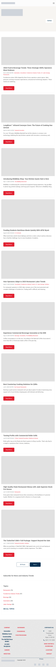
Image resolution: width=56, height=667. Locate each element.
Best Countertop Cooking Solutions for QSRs (20, 384)
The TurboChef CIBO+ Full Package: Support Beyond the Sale (26, 541)
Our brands (21, 627)
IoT (41, 73)
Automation (17, 73)
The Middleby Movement (21, 181)
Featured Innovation (19, 130)
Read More (9, 88)
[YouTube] (47, 664)
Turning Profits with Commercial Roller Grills (20, 436)
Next (35, 564)
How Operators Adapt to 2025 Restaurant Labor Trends (24, 282)
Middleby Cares (7, 634)
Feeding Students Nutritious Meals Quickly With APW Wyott (26, 230)
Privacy (41, 659)
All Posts (22, 564)
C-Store (16, 438)
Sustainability (7, 636)
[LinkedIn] (39, 664)
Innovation (7, 631)
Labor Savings (46, 73)
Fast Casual (17, 387)
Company (7, 627)
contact (49, 653)
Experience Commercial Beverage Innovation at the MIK (24, 333)
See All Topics (8, 609)
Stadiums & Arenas (33, 438)
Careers (7, 650)
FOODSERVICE (21, 631)
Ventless (47, 284)
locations (49, 650)
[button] (54, 3)
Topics (49, 20)
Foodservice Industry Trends (33, 73)
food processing (21, 635)
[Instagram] (35, 664)
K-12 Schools (18, 233)
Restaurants (6, 74)
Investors (7, 653)
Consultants (23, 73)
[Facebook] (43, 664)
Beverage (17, 335)
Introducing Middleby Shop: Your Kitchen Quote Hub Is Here (26, 179)
